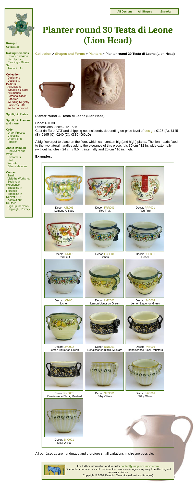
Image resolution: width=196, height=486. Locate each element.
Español (166, 11)
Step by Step (15, 59)
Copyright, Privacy (18, 209)
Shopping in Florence (14, 189)
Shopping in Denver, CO (14, 195)
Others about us (17, 166)
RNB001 (109, 346)
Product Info (14, 68)
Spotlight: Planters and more (18, 122)
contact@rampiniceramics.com (140, 466)
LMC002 (109, 300)
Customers (14, 157)
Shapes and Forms (70, 54)
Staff (10, 160)
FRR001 (109, 207)
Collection (12, 74)
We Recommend (17, 108)
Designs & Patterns (13, 82)
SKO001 (109, 393)
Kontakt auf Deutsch (13, 201)
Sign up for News (17, 206)
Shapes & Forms (17, 89)
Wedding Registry (18, 102)
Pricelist (12, 141)
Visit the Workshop (18, 178)
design (149, 131)
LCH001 (109, 253)
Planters (95, 54)
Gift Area (12, 98)
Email (10, 175)
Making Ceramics (17, 53)
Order (10, 129)
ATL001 (68, 207)
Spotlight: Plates (17, 114)
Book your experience (13, 183)
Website (12, 163)
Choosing (13, 135)
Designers (13, 77)
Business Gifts (16, 105)
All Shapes (145, 11)
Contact (11, 172)
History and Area (17, 56)
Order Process (16, 132)
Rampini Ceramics (12, 44)
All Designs (124, 11)
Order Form (14, 138)
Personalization (16, 95)
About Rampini (16, 147)
